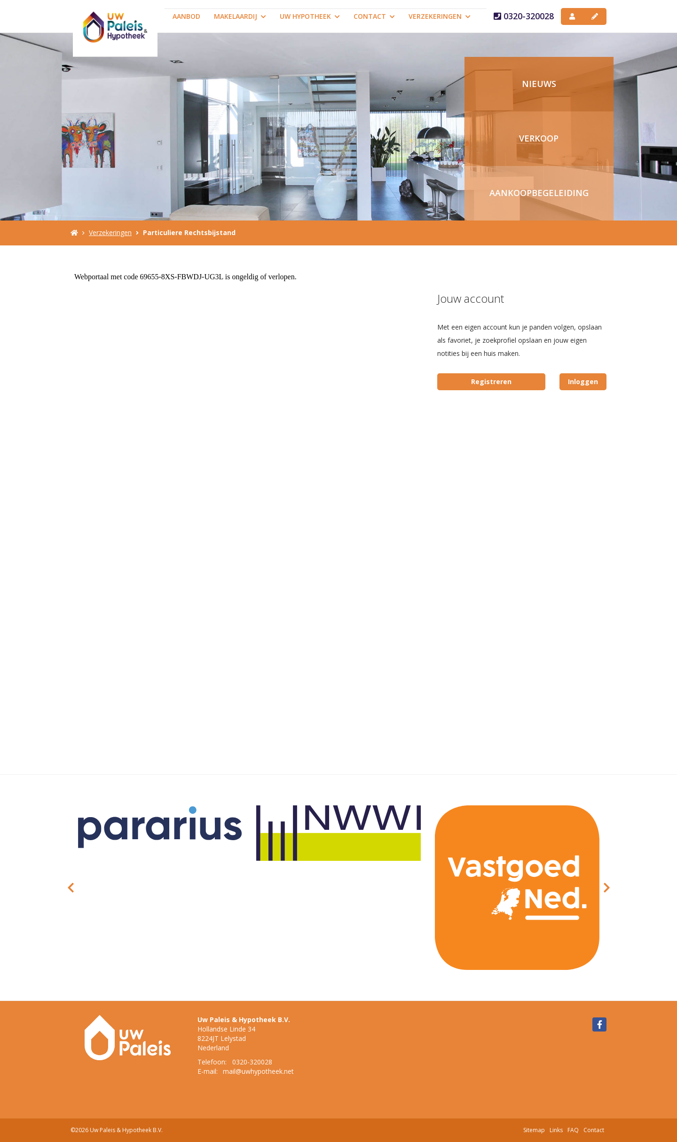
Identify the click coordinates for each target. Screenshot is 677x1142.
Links (556, 1130)
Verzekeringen (440, 16)
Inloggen (583, 381)
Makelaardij (240, 16)
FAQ (573, 1130)
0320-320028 (524, 16)
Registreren (491, 381)
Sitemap (534, 1130)
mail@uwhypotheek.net (258, 1071)
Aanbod (186, 16)
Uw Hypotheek (310, 16)
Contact (374, 16)
